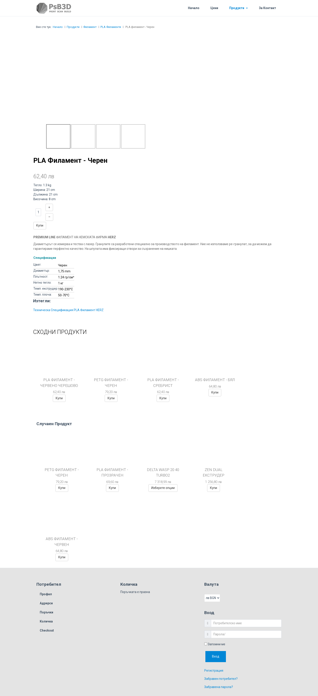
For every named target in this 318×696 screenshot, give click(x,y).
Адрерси (46, 534)
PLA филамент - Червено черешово (58, 383)
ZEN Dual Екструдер (208, 472)
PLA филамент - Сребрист (159, 383)
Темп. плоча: (42, 294)
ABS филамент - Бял (209, 383)
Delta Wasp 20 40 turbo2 (159, 472)
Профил (46, 525)
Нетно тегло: (42, 282)
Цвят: (37, 264)
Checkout (47, 561)
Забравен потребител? (221, 609)
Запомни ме (214, 575)
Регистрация (213, 601)
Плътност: (40, 276)
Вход (215, 587)
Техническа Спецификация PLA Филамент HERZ (68, 310)
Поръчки (46, 543)
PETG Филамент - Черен (109, 383)
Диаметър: (41, 270)
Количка (46, 552)
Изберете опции (159, 488)
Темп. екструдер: (45, 288)
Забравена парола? (218, 617)
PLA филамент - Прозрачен (110, 472)
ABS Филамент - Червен (257, 472)
